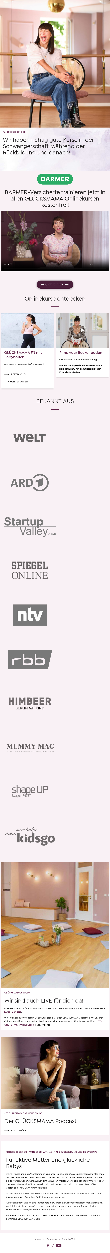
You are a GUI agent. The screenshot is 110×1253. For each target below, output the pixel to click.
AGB (71, 1239)
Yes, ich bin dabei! (55, 284)
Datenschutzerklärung (57, 1239)
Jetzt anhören (19, 1131)
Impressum (40, 1239)
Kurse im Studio (12, 1012)
